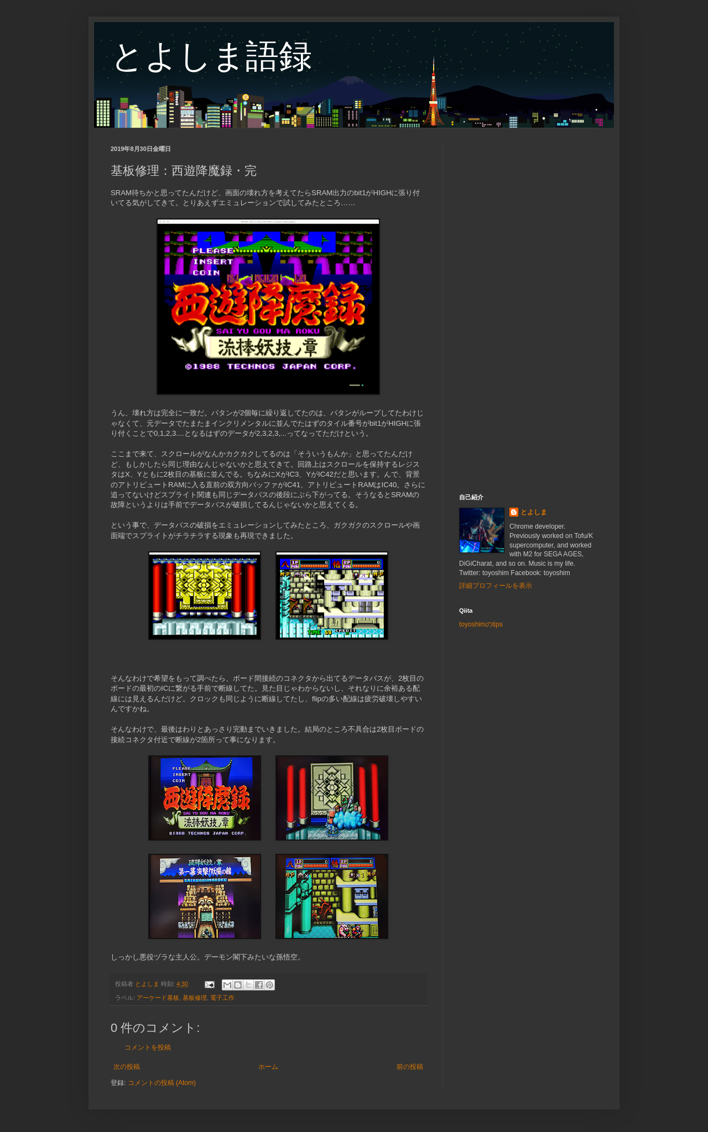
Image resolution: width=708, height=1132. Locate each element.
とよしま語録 (211, 56)
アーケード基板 (158, 997)
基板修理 (195, 997)
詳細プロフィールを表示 (495, 586)
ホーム (268, 1067)
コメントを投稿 (147, 1047)
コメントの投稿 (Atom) (162, 1083)
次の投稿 (126, 1067)
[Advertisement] (528, 311)
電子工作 (222, 997)
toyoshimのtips (481, 624)
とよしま (533, 512)
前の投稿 (410, 1067)
